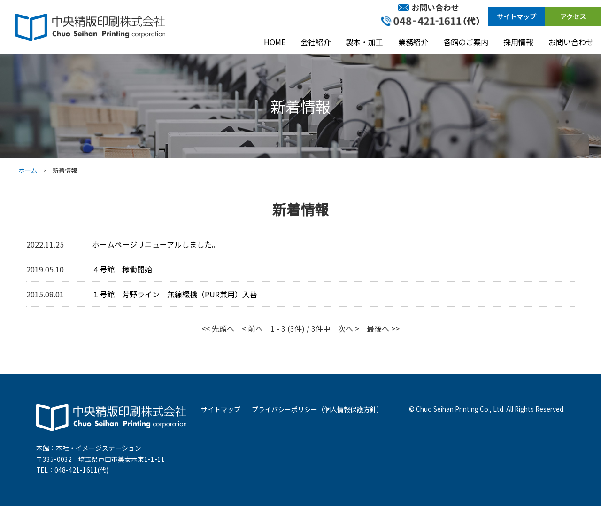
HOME (274, 41)
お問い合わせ (570, 41)
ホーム (28, 170)
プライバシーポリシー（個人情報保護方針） (317, 409)
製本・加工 (364, 41)
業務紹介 (413, 41)
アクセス (573, 16)
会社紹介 (315, 41)
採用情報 (518, 41)
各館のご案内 (465, 41)
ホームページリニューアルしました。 (155, 244)
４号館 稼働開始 (122, 269)
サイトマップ (516, 16)
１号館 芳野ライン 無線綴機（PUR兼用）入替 (174, 294)
